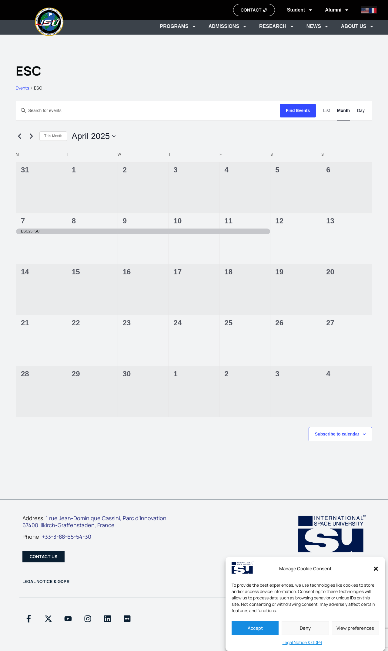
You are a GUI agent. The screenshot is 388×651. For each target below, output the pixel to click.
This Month (53, 136)
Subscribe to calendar (337, 434)
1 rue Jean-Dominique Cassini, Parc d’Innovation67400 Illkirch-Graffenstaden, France (94, 521)
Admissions (228, 26)
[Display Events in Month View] (343, 110)
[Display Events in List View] (326, 110)
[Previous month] (19, 136)
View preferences (355, 628)
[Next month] (31, 136)
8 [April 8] (74, 221)
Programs (178, 26)
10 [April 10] (178, 221)
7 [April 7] (23, 221)
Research (276, 26)
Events (22, 88)
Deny (305, 628)
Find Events (298, 110)
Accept (255, 628)
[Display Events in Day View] (361, 110)
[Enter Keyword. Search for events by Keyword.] (148, 110)
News (317, 26)
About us (357, 26)
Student (300, 10)
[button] (376, 569)
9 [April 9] (125, 221)
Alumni (337, 10)
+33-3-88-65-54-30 (66, 536)
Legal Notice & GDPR (302, 642)
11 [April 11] (228, 221)
